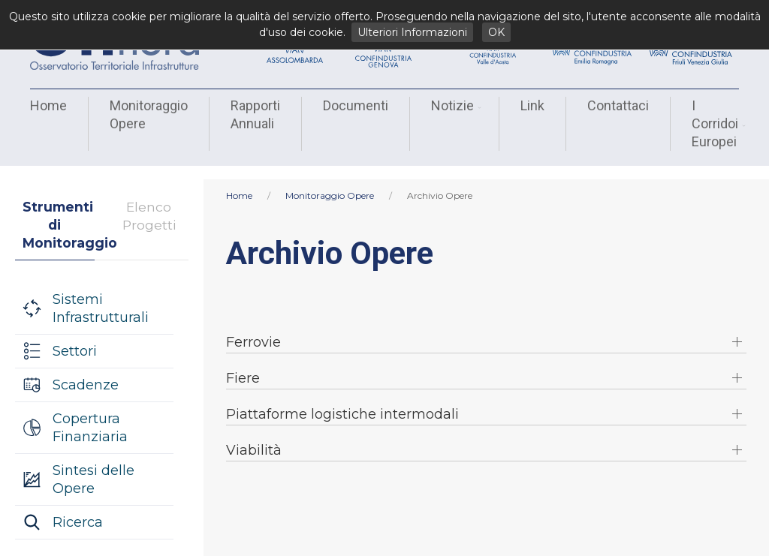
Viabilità (254, 436)
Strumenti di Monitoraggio (59, 211)
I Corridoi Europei (717, 123)
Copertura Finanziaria (90, 414)
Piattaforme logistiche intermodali (342, 400)
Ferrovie (253, 328)
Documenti (355, 105)
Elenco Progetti (149, 202)
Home (48, 105)
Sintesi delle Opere (93, 466)
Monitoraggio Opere (149, 114)
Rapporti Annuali (255, 114)
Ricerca (78, 508)
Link (532, 105)
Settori (75, 337)
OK (496, 32)
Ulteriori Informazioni (412, 32)
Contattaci (618, 105)
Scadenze (86, 371)
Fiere (243, 364)
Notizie (454, 105)
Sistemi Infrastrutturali (101, 295)
